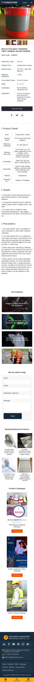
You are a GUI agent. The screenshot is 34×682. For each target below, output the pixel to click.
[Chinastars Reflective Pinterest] (18, 644)
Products (10, 664)
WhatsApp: (11, 393)
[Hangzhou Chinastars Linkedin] (4, 644)
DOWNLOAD (17, 531)
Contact (5, 667)
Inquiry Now (17, 109)
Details (6, 190)
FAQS (16, 664)
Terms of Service (7, 670)
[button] (31, 2)
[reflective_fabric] (23, 644)
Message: (7, 401)
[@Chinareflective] (27, 644)
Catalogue (22, 664)
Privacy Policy (20, 667)
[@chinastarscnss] (9, 644)
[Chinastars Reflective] (13, 644)
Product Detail (10, 128)
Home (4, 664)
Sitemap (11, 667)
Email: (6, 378)
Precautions (9, 223)
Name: (6, 386)
